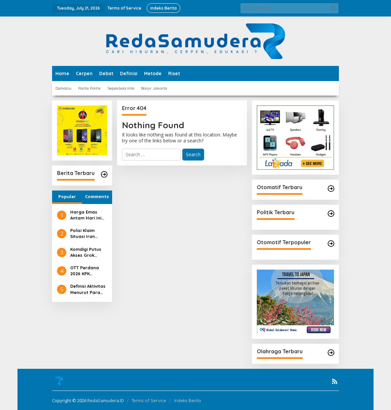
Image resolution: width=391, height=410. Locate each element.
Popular (67, 196)
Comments (97, 196)
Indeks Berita (187, 400)
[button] (333, 8)
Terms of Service (149, 400)
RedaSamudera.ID (105, 400)
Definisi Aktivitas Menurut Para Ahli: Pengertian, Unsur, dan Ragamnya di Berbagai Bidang (87, 289)
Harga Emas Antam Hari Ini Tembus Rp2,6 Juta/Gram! (85, 215)
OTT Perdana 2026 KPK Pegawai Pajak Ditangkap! (86, 271)
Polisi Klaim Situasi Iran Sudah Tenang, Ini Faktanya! (86, 233)
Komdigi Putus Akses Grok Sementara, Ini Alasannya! (86, 252)
